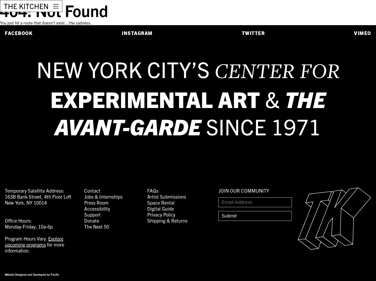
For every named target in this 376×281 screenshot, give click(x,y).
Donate (91, 221)
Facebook (19, 33)
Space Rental (161, 203)
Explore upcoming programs (34, 241)
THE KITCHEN (26, 6)
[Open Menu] (56, 6)
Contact (92, 191)
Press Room (96, 203)
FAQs (152, 191)
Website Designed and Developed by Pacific (32, 274)
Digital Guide (160, 209)
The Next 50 (96, 226)
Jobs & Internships (103, 197)
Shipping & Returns (167, 221)
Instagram (137, 33)
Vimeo (362, 33)
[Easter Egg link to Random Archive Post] (334, 248)
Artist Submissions (166, 197)
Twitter (253, 33)
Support (92, 215)
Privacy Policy (161, 215)
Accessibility (97, 209)
